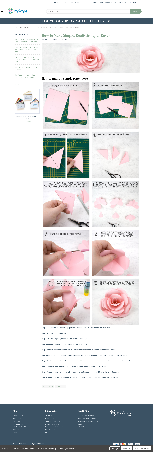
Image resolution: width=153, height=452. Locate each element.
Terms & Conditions (52, 421)
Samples (16, 430)
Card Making (17, 421)
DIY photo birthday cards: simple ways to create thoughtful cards (26, 40)
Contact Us (49, 419)
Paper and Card (18, 416)
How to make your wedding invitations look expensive (25, 76)
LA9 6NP (81, 427)
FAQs (47, 432)
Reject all (126, 448)
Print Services (50, 430)
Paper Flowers (48, 386)
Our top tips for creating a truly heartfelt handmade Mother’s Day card (27, 59)
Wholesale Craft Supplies (22, 427)
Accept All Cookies (142, 448)
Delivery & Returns (52, 424)
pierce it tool (79, 361)
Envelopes (17, 419)
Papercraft (60, 386)
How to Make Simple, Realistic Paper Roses (64, 27)
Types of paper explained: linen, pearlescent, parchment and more (26, 49)
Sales (15, 432)
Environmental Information (55, 427)
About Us (48, 416)
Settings (114, 448)
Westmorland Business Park (88, 421)
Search (136, 11)
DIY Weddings (18, 424)
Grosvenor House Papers (87, 419)
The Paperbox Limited (86, 416)
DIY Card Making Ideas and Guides (32, 27)
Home (15, 27)
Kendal (80, 424)
